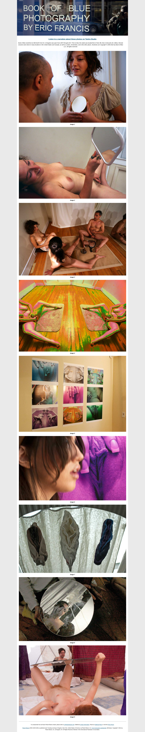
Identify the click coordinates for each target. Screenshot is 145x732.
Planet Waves (25, 728)
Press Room (111, 724)
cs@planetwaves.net (69, 724)
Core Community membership (99, 728)
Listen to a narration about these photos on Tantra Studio (72, 39)
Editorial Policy (98, 724)
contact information (84, 724)
